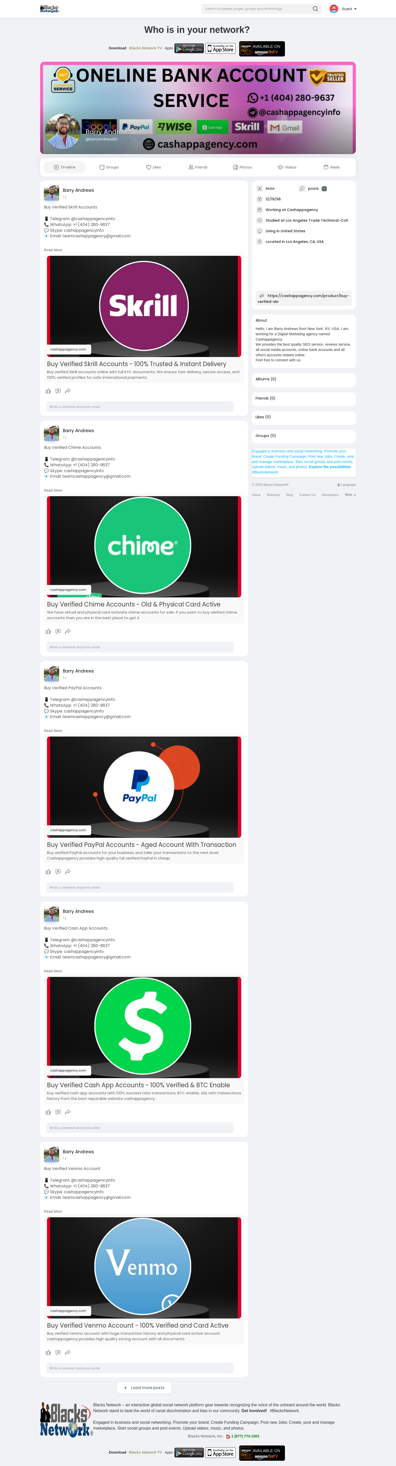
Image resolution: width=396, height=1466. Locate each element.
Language (346, 484)
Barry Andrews (108, 132)
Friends (262, 398)
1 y (64, 196)
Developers (330, 494)
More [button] (350, 494)
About (256, 494)
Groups (262, 436)
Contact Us (307, 494)
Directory (273, 494)
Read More (53, 250)
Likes (260, 417)
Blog (289, 494)
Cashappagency (302, 209)
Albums (262, 379)
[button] (261, 9)
